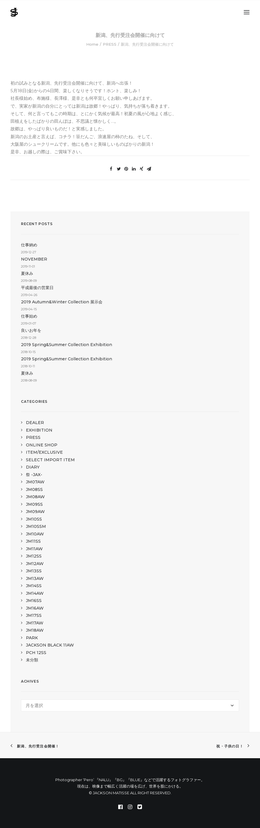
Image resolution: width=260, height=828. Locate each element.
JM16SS (34, 600)
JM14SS (34, 585)
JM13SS (34, 571)
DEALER (35, 422)
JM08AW (35, 496)
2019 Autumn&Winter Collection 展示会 (61, 302)
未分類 (32, 660)
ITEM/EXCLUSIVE (44, 452)
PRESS (109, 44)
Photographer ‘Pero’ (74, 779)
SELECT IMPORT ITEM (50, 459)
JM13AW (35, 578)
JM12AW (35, 563)
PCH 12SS (36, 652)
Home (92, 44)
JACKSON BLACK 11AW (50, 645)
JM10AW (35, 534)
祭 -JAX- (34, 474)
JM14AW (35, 593)
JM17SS (34, 615)
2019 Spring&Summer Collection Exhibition (66, 344)
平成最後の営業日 (37, 287)
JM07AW (35, 482)
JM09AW (35, 511)
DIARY (33, 467)
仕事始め (29, 316)
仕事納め (29, 244)
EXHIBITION (39, 430)
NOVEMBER (34, 259)
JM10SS (34, 519)
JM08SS (34, 489)
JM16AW (35, 608)
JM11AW (34, 548)
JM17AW (34, 623)
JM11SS (33, 541)
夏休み (27, 273)
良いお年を (31, 330)
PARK (32, 637)
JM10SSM (36, 526)
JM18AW (35, 630)
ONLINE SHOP (41, 445)
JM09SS (34, 504)
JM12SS (34, 556)
